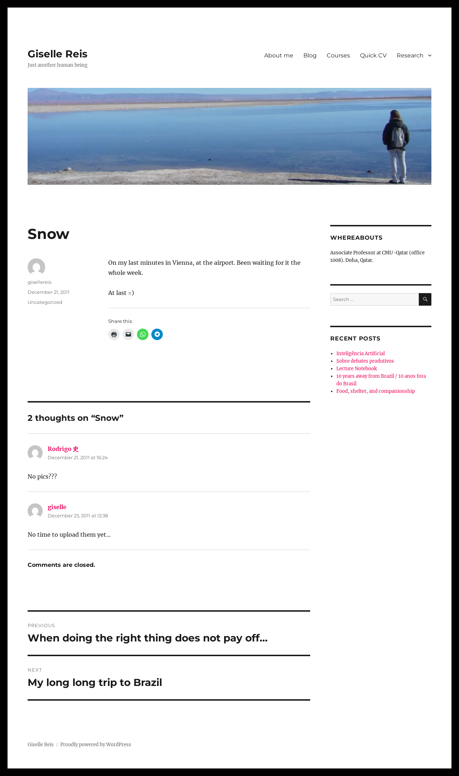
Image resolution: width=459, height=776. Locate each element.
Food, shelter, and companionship (375, 391)
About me (278, 55)
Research (410, 55)
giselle (57, 507)
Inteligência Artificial (360, 354)
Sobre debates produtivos (365, 361)
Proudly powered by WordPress (95, 745)
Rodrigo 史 (63, 448)
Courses (338, 55)
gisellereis (39, 282)
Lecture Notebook (356, 369)
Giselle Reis (57, 54)
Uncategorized (45, 302)
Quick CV (373, 55)
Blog (310, 55)
